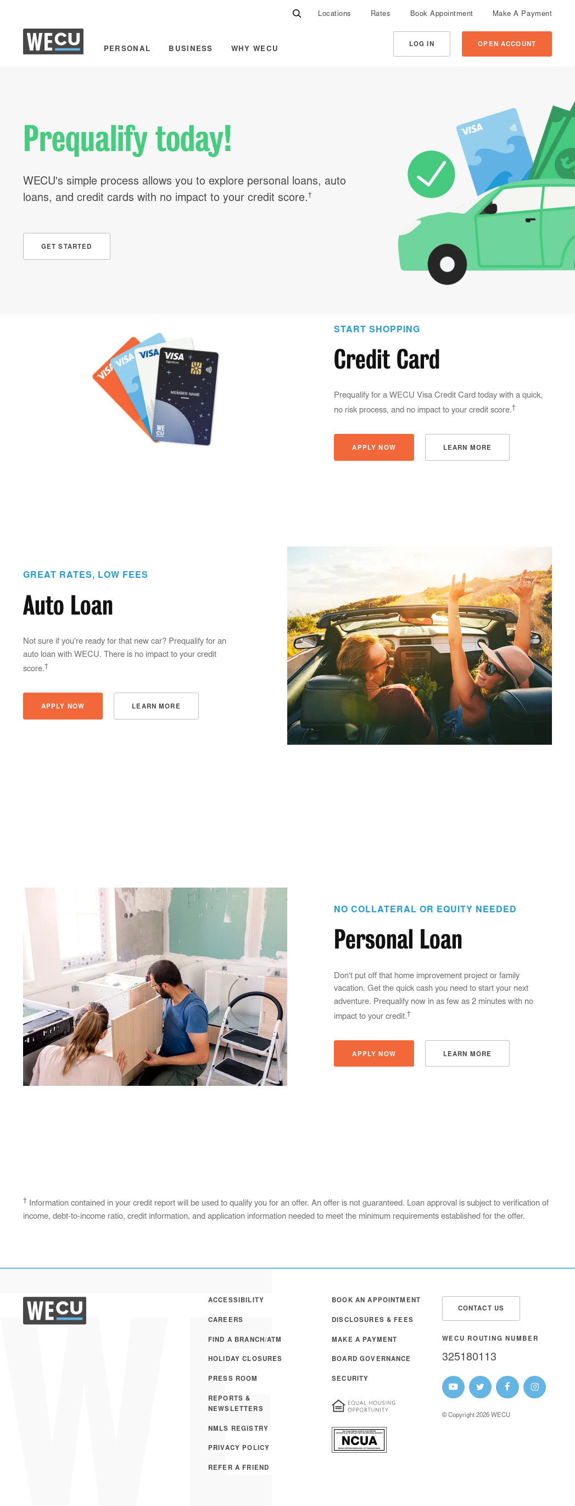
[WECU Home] (53, 44)
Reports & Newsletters (236, 1404)
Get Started (66, 247)
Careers (225, 1321)
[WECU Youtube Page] (453, 1387)
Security (350, 1379)
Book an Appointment (376, 1301)
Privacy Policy (239, 1449)
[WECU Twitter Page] (480, 1387)
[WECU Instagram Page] (534, 1387)
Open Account (507, 45)
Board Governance (371, 1360)
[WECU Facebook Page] (507, 1387)
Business (191, 49)
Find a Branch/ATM (245, 1340)
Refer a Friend (238, 1468)
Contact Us (481, 1309)
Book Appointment (441, 14)
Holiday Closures (245, 1360)
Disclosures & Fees (373, 1321)
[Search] (297, 14)
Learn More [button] (467, 448)
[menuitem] (334, 14)
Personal (127, 49)
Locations (334, 14)
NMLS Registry (238, 1429)
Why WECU (255, 49)
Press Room (233, 1379)
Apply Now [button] (373, 448)
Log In (421, 45)
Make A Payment (522, 14)
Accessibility (236, 1301)
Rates (381, 14)
